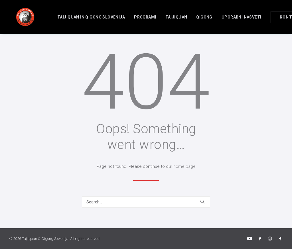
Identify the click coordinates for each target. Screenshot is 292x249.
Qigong (194, 17)
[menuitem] (81, 17)
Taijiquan (166, 17)
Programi (135, 17)
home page (184, 166)
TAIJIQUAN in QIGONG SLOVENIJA (81, 17)
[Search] (146, 202)
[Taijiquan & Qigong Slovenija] (18, 17)
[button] (202, 201)
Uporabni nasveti (231, 17)
